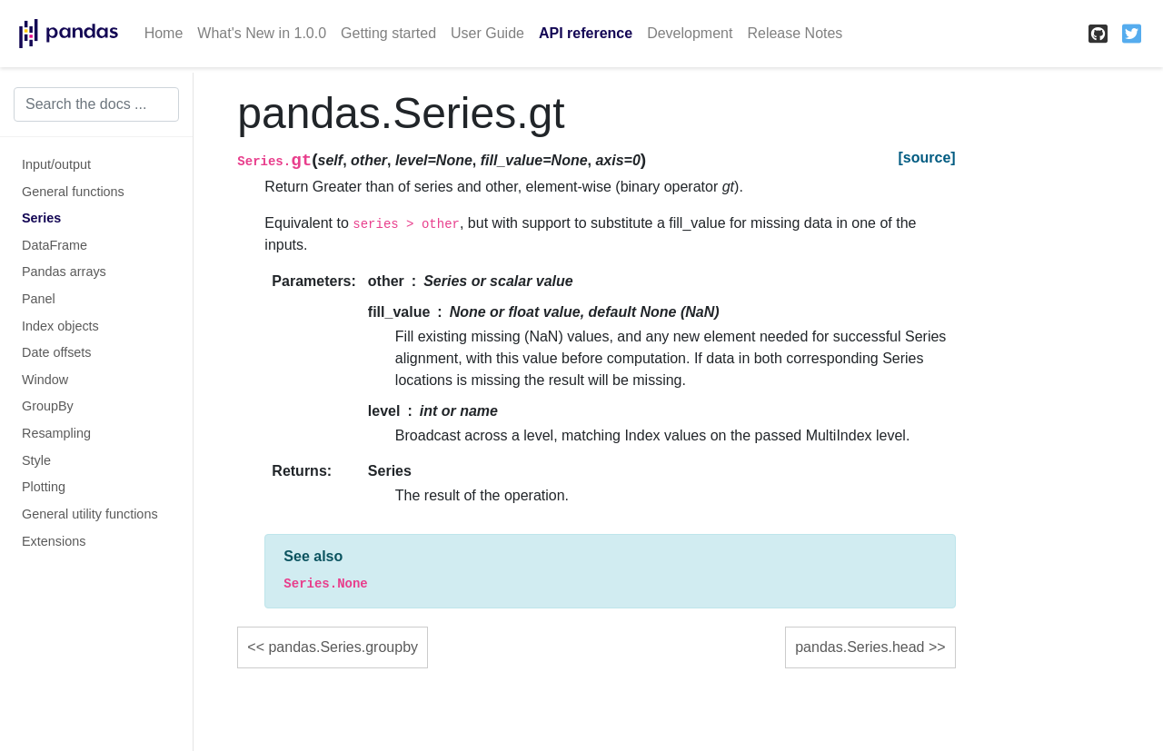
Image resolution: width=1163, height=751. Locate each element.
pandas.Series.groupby (343, 647)
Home (164, 33)
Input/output (56, 164)
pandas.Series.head (859, 647)
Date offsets (57, 352)
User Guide (487, 33)
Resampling (56, 433)
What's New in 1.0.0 (261, 33)
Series (41, 218)
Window (45, 379)
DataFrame (54, 245)
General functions (73, 191)
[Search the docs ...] (96, 104)
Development (689, 33)
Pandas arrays (64, 271)
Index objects (60, 326)
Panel (38, 299)
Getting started (388, 33)
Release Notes (794, 33)
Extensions (53, 541)
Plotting (43, 486)
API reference (585, 33)
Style (36, 460)
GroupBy (48, 406)
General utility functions (90, 514)
